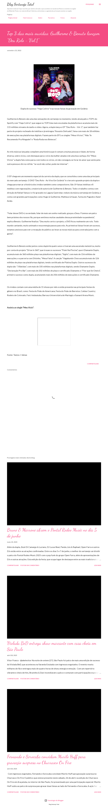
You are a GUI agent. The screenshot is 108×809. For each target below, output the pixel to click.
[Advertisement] (54, 439)
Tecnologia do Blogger (54, 800)
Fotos (61, 18)
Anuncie (72, 18)
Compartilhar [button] (93, 364)
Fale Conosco (26, 18)
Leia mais (97, 565)
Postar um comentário (29, 565)
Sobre (39, 18)
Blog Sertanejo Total (20, 4)
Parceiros (50, 18)
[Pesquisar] (90, 4)
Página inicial (11, 18)
